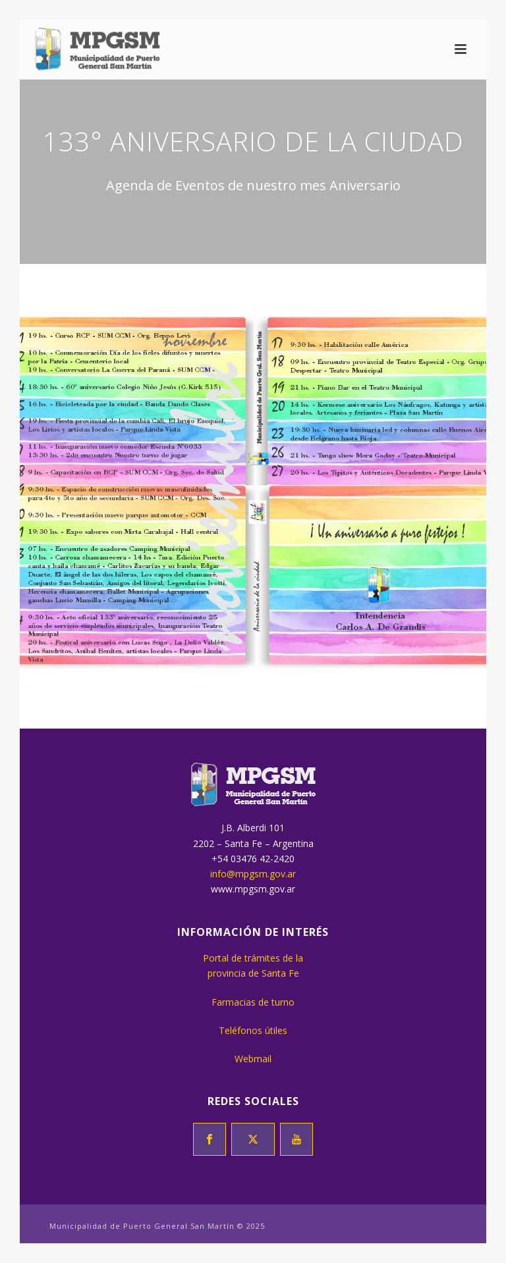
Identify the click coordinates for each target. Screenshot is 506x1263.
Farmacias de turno (253, 1002)
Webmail (253, 1058)
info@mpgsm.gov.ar (253, 873)
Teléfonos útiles (253, 1030)
